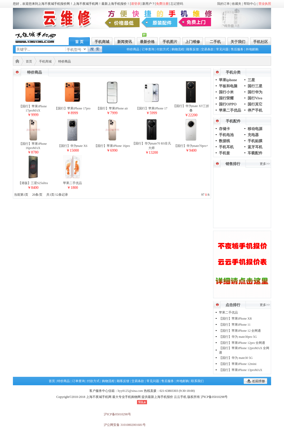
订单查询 (148, 49)
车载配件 (255, 153)
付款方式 (162, 49)
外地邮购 (252, 49)
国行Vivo (255, 98)
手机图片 (170, 42)
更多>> (265, 164)
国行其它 (255, 104)
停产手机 (255, 110)
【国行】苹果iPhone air (112, 108)
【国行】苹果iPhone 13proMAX (240, 370)
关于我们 (238, 42)
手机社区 (260, 42)
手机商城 (102, 42)
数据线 (224, 141)
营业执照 (264, 4)
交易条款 (207, 49)
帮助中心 (250, 4)
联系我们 (197, 381)
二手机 (215, 42)
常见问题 (222, 49)
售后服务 (237, 49)
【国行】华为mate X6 (72, 146)
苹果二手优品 (72, 183)
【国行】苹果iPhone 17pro (72, 108)
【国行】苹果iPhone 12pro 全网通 (242, 343)
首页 (29, 61)
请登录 (135, 4)
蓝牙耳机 (255, 147)
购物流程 (178, 49)
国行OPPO (228, 104)
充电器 (253, 135)
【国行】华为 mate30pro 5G (238, 337)
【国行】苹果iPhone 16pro (112, 146)
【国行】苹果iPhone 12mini (237, 364)
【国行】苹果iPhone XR (235, 318)
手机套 (224, 153)
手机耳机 (226, 147)
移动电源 (255, 129)
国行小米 (226, 92)
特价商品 (133, 49)
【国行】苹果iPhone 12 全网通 (240, 331)
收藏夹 (236, 4)
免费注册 (162, 4)
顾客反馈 (192, 49)
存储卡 (224, 129)
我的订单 (223, 4)
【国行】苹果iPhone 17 (151, 108)
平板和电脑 (228, 86)
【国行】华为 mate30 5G (236, 358)
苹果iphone (228, 80)
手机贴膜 (255, 141)
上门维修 (192, 42)
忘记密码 (176, 4)
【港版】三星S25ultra (33, 183)
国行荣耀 (226, 98)
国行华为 (255, 92)
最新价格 (147, 42)
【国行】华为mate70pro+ (191, 146)
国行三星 (255, 86)
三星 (251, 80)
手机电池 (226, 135)
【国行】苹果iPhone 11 (235, 324)
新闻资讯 (124, 42)
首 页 (79, 42)
